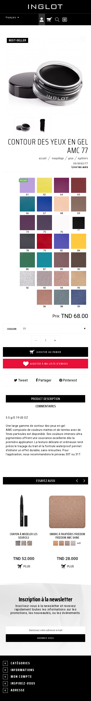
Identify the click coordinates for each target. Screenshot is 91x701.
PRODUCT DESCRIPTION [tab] (45, 398)
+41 (79, 543)
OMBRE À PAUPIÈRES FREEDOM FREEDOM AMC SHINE (67, 536)
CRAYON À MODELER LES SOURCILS (23, 536)
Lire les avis (80, 167)
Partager (43, 380)
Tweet (21, 380)
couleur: (12, 329)
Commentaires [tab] (46, 406)
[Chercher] (57, 19)
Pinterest (68, 380)
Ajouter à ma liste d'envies (45, 363)
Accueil (42, 158)
